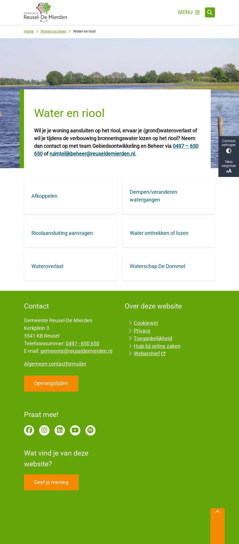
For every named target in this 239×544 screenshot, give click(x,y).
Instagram (44, 430)
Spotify (90, 430)
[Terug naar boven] (217, 526)
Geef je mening (51, 482)
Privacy (142, 331)
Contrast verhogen (228, 146)
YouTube (75, 430)
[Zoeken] (210, 12)
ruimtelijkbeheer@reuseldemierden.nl (92, 154)
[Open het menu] (189, 12)
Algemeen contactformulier (55, 364)
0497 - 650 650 (82, 343)
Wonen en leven (53, 31)
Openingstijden (51, 383)
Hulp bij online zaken (157, 346)
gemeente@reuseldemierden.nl (76, 351)
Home (29, 31)
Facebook (29, 430)
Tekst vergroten (228, 167)
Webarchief (150, 353)
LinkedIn (60, 430)
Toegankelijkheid (153, 338)
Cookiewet (146, 323)
